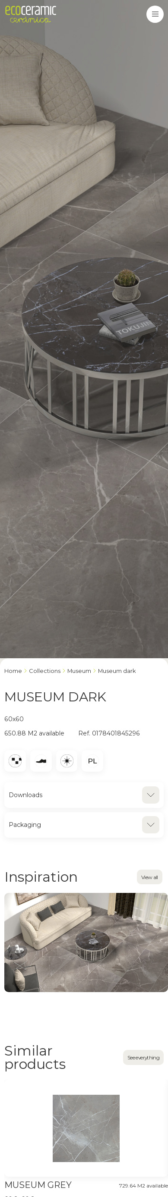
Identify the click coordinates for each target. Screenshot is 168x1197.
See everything (143, 1057)
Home (13, 670)
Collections (44, 670)
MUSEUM (79, 670)
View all (149, 877)
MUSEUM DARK (117, 670)
